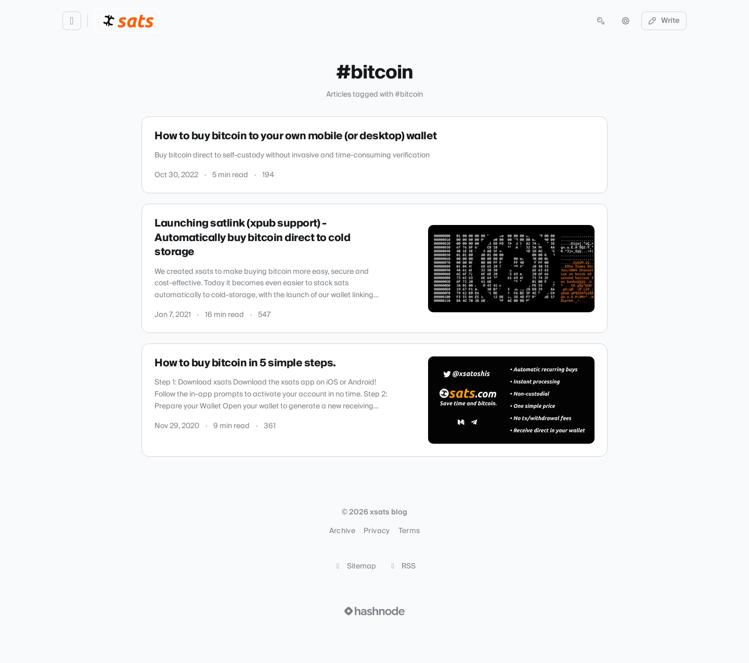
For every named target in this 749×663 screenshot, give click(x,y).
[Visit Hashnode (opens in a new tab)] (374, 611)
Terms (409, 531)
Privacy (377, 531)
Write (664, 21)
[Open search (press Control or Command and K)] (600, 20)
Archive (342, 531)
